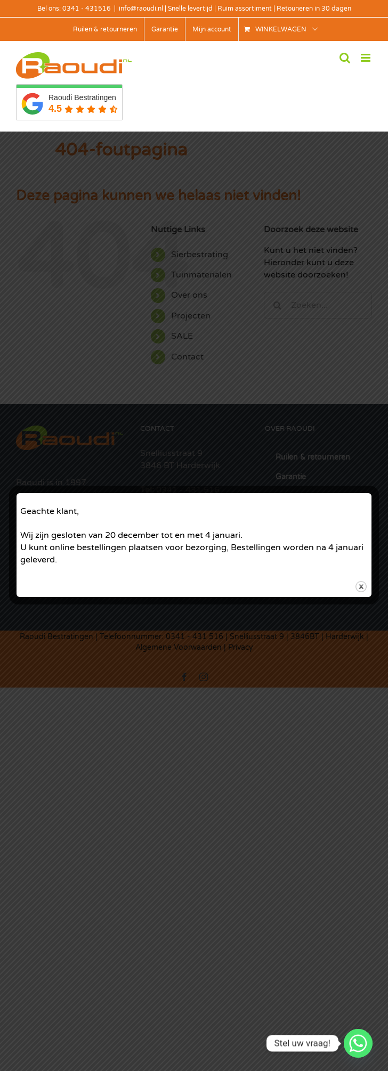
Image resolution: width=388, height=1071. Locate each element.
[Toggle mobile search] (345, 57)
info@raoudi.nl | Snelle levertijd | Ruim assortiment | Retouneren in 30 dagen (235, 8)
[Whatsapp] (358, 1043)
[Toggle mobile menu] (366, 57)
